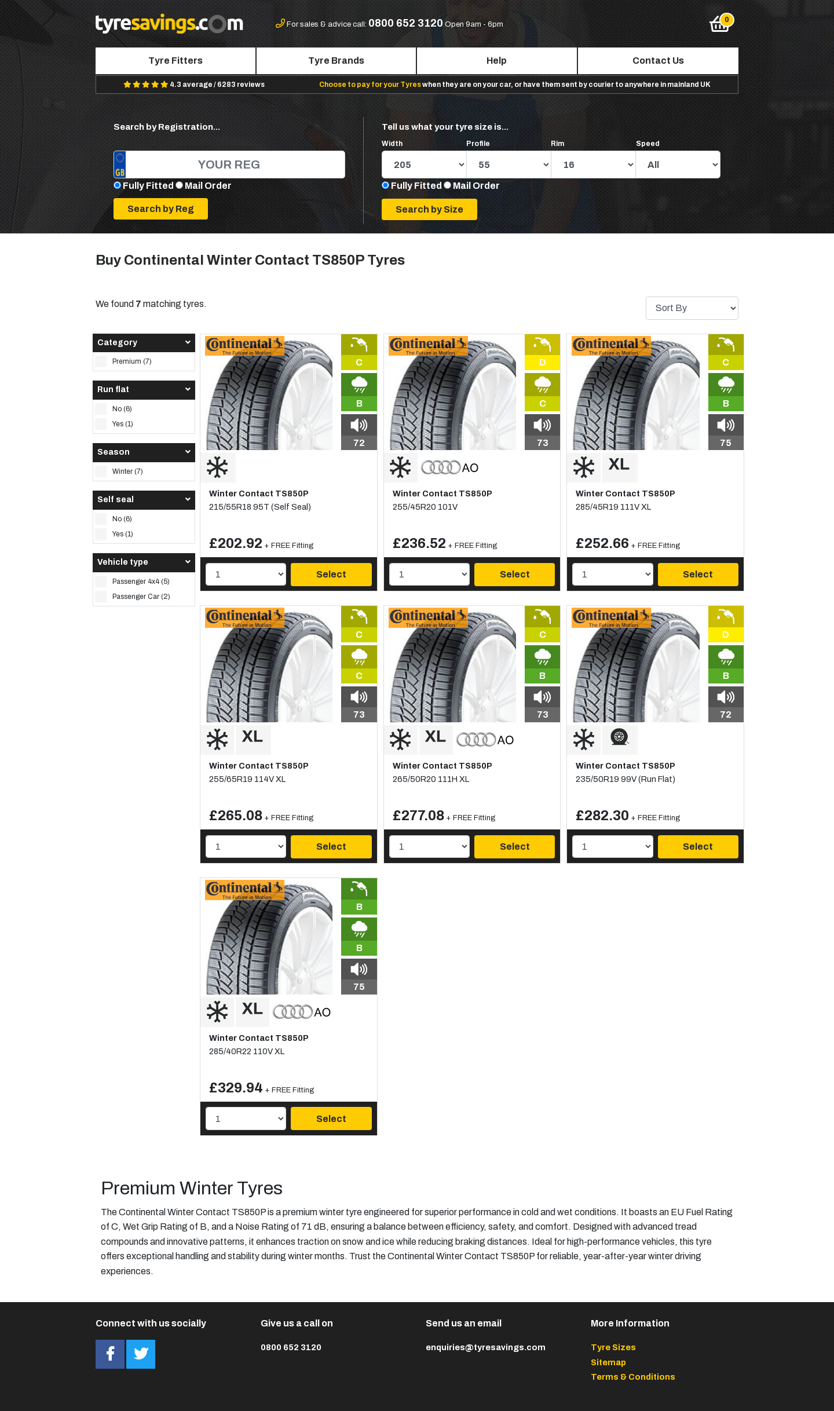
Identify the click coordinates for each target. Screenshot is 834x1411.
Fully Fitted (148, 186)
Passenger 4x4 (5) (132, 581)
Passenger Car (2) (132, 596)
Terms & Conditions (633, 1376)
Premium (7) (123, 361)
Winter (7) (119, 471)
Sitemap (608, 1362)
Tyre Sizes (613, 1347)
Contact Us (658, 60)
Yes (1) (114, 424)
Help (497, 60)
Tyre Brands (336, 60)
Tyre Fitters (175, 60)
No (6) (113, 409)
